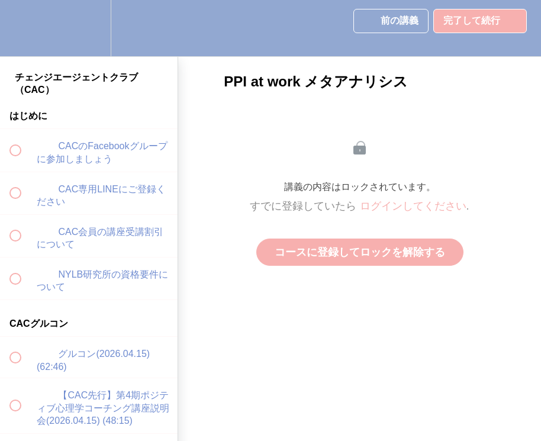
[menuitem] (89, 28)
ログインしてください (413, 206)
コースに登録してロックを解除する (360, 252)
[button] (22, 28)
